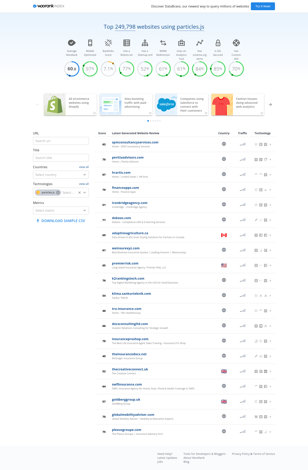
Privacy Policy (241, 454)
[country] (55, 174)
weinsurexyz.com (126, 248)
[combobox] (61, 175)
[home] (48, 6)
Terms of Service (264, 454)
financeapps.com (125, 187)
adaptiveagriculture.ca (130, 233)
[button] (48, 192)
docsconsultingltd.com (130, 324)
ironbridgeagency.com (130, 203)
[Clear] (79, 192)
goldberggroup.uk (126, 399)
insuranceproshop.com (130, 339)
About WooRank (194, 458)
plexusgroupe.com (126, 430)
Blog (186, 462)
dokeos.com (121, 218)
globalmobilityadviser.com (133, 414)
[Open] (84, 174)
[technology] (69, 192)
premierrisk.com (125, 263)
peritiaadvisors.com (128, 157)
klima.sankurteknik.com (131, 293)
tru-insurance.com (126, 309)
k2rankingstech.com (128, 278)
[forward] (270, 104)
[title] (61, 141)
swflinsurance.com (127, 384)
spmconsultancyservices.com (135, 142)
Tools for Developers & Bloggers (204, 454)
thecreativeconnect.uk (130, 369)
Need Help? (164, 454)
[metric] (55, 210)
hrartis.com (121, 172)
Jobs (160, 462)
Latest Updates (167, 458)
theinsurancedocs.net (129, 354)
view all (84, 167)
